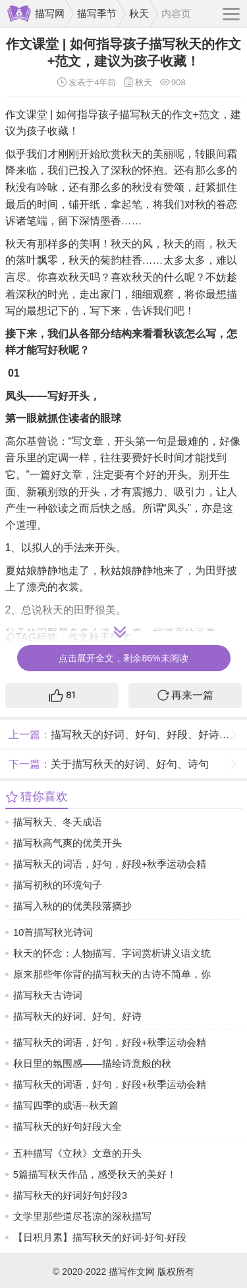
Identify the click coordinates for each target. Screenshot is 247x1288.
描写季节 (97, 13)
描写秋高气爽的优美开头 (67, 842)
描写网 (50, 13)
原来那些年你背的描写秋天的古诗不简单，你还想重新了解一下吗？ (112, 976)
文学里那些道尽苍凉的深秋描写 (82, 1216)
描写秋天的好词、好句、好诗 (77, 1016)
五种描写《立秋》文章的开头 (77, 1153)
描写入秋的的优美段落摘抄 (72, 905)
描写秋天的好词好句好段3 (70, 1195)
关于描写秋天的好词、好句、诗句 (107, 764)
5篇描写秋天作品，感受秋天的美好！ (95, 1174)
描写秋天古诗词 (47, 995)
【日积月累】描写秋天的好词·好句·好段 (99, 1237)
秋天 (139, 13)
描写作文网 (132, 1271)
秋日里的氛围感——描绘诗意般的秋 (92, 1063)
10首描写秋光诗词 (53, 932)
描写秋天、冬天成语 (57, 821)
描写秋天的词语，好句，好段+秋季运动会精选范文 (110, 866)
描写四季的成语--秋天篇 (66, 1105)
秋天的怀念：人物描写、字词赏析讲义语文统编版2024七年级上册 (112, 955)
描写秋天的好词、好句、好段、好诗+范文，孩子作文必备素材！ (126, 734)
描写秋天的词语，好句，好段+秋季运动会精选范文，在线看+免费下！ (110, 1045)
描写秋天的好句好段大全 (67, 1126)
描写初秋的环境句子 (57, 884)
